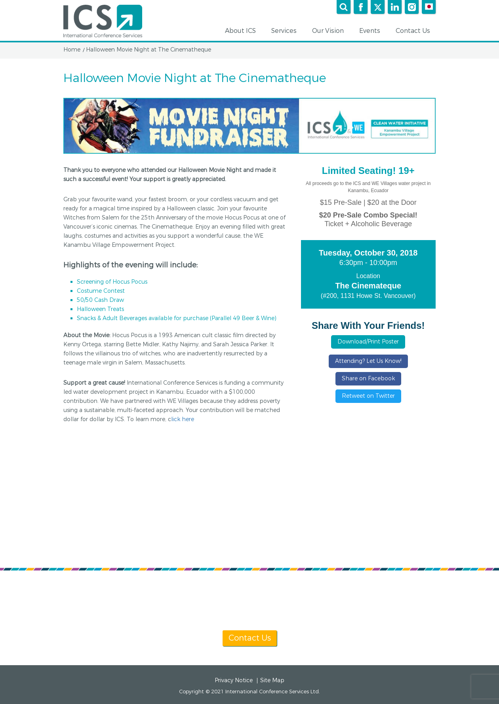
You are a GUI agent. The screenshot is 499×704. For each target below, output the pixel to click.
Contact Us (416, 31)
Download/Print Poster (368, 341)
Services (286, 31)
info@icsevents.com (351, 594)
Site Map (272, 680)
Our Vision (330, 31)
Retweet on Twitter (368, 396)
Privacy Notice (234, 680)
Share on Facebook (368, 378)
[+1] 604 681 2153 (268, 594)
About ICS (243, 31)
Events (372, 31)
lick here (182, 419)
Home (71, 50)
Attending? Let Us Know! (368, 361)
